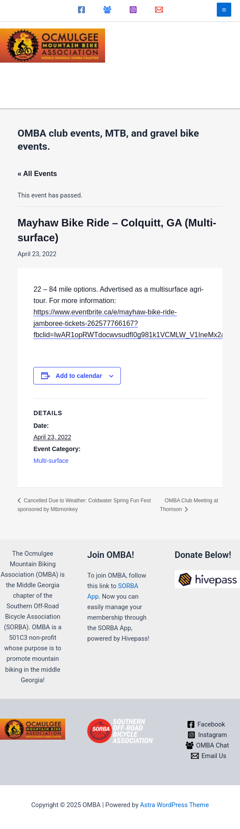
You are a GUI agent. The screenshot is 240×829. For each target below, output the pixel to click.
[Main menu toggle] (224, 10)
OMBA (126, 41)
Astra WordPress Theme (174, 805)
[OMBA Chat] (107, 9)
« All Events (37, 173)
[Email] (159, 9)
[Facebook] (81, 9)
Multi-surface (50, 460)
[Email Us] (208, 756)
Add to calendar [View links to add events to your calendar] (79, 375)
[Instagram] (133, 9)
